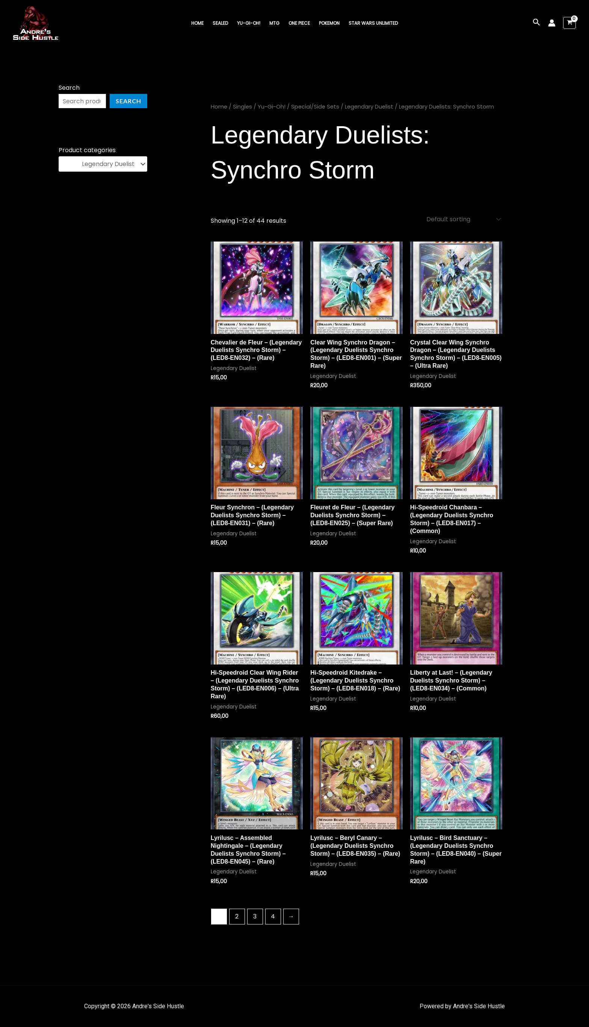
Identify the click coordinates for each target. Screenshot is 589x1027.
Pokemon (329, 23)
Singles (242, 106)
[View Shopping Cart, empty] (569, 23)
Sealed (220, 23)
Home (197, 23)
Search (69, 87)
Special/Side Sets (315, 106)
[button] (537, 23)
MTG (274, 23)
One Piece (299, 23)
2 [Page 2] (237, 916)
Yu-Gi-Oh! (248, 23)
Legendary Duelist (369, 106)
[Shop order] (462, 219)
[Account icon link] (552, 23)
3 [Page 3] (255, 916)
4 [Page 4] (273, 916)
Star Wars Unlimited (373, 23)
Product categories (87, 150)
